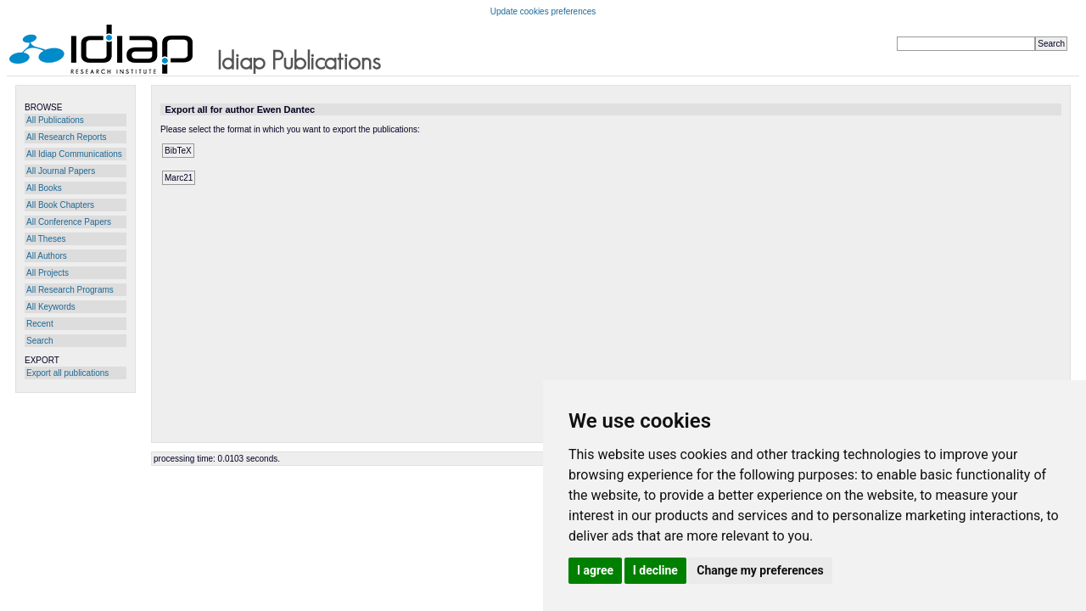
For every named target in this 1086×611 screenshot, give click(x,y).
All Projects (47, 272)
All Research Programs (70, 289)
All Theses (46, 239)
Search (39, 340)
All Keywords (51, 306)
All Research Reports (66, 137)
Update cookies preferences (543, 11)
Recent (39, 323)
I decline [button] (655, 570)
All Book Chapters (60, 205)
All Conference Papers (68, 222)
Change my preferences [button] (760, 570)
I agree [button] (595, 570)
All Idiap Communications (74, 154)
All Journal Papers (60, 171)
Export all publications (67, 373)
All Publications (55, 120)
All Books (44, 188)
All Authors (46, 256)
